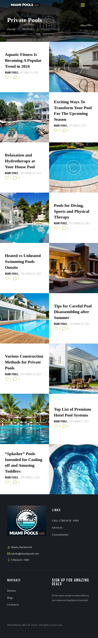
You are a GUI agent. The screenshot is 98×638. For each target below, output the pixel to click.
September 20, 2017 (31, 273)
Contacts (13, 604)
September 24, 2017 (79, 223)
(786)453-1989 (20, 560)
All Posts (28, 29)
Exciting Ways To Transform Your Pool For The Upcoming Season (73, 110)
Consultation (60, 534)
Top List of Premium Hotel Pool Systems (72, 412)
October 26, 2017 (30, 72)
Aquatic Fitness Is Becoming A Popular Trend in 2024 (23, 60)
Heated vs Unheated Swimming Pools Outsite (23, 261)
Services (57, 527)
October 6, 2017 (78, 125)
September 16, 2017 (79, 323)
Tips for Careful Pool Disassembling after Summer (73, 311)
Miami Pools (11, 72)
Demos (11, 590)
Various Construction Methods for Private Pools (24, 362)
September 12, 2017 (31, 374)
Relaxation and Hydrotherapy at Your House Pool (20, 161)
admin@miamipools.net (25, 553)
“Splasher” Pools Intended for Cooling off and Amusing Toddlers (23, 462)
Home (11, 29)
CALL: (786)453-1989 (65, 520)
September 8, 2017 (79, 421)
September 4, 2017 (30, 477)
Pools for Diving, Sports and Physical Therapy (71, 211)
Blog (10, 597)
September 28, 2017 (31, 173)
